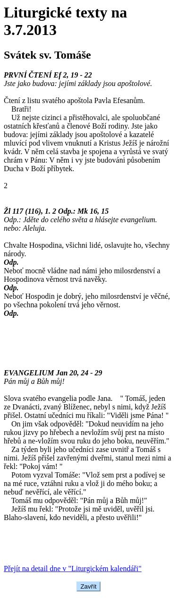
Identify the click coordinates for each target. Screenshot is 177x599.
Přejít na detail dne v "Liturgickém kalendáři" (73, 568)
